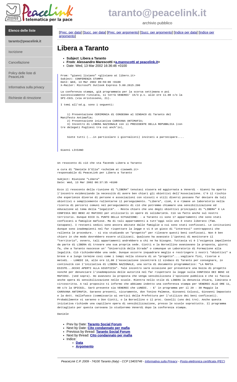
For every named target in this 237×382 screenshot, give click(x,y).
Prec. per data (70, 32)
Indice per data (186, 32)
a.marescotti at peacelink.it (136, 62)
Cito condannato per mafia (109, 339)
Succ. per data (94, 32)
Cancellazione (19, 62)
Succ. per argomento (156, 32)
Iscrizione (16, 52)
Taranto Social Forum (105, 335)
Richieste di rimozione (25, 98)
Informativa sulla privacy (26, 87)
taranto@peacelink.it (157, 12)
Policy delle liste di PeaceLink (22, 75)
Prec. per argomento (123, 32)
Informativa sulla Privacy (161, 372)
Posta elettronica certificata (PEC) (202, 372)
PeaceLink (40, 11)
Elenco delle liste (22, 30)
